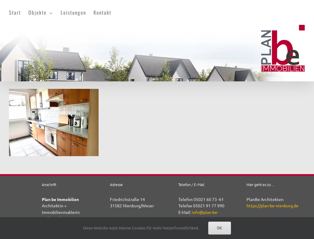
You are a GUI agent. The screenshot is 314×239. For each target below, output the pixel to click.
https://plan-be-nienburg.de (272, 205)
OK (219, 228)
